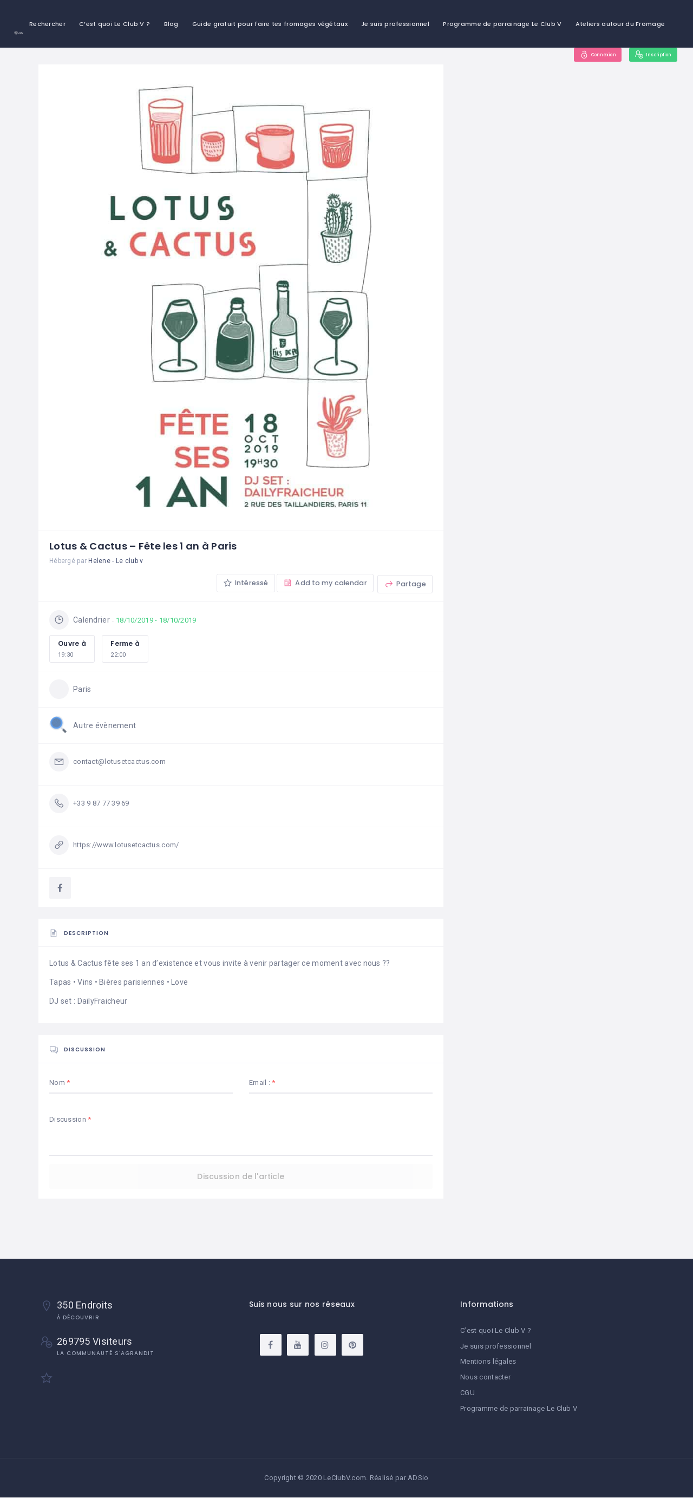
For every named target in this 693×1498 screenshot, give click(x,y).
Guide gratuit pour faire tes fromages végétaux (270, 23)
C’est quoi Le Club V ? (114, 23)
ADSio (418, 1478)
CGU (467, 1394)
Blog (171, 23)
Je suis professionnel (395, 23)
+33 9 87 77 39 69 (104, 804)
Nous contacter (485, 1379)
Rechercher (47, 23)
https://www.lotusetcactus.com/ (130, 846)
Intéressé (239, 584)
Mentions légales (488, 1363)
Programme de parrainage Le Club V (502, 23)
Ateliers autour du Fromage (620, 23)
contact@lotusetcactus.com (123, 762)
